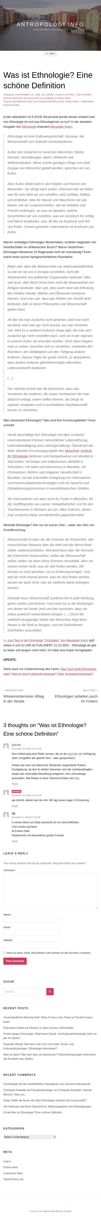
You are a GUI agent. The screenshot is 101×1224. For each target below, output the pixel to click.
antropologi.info (50, 24)
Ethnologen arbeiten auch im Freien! (76, 695)
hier (77, 778)
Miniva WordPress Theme (57, 1211)
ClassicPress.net (13, 1179)
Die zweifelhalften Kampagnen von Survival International (56, 1084)
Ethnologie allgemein (39, 98)
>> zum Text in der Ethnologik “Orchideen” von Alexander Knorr (45, 640)
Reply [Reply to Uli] (15, 841)
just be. (16, 744)
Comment (10, 870)
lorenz (49, 94)
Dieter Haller (11, 1100)
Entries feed (10, 1167)
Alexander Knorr (61, 126)
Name (8, 914)
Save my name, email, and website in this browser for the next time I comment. (49, 952)
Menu (52, 53)
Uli (5, 1112)
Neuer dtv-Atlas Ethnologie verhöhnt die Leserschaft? (54, 1100)
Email (7, 927)
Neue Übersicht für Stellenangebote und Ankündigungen (57, 1106)
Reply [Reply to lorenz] (15, 806)
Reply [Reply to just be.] (15, 784)
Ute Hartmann (12, 1106)
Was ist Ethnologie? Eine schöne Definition (36, 1112)
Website (8, 940)
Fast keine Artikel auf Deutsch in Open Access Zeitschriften (38, 1027)
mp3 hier (73, 753)
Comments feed (12, 1173)
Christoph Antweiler (15, 1090)
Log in (7, 1161)
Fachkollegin (11, 1084)
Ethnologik (29, 126)
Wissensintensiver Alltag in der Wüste (25, 695)
